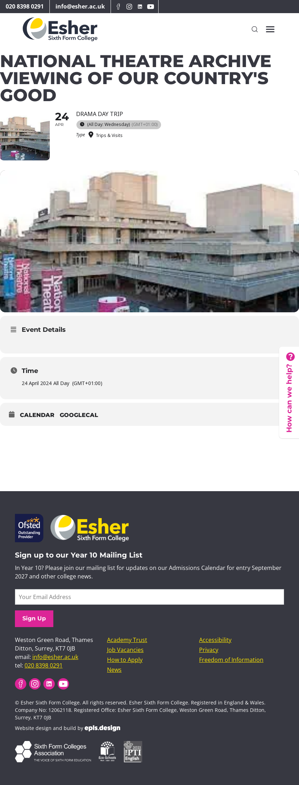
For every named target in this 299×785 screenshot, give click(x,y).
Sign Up (34, 618)
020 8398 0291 (25, 6)
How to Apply (125, 660)
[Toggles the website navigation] (270, 29)
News (114, 670)
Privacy (208, 650)
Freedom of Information (231, 660)
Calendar (37, 415)
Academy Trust (127, 640)
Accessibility (215, 640)
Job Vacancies (125, 650)
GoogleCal (79, 415)
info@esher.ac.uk (80, 6)
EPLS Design (102, 728)
